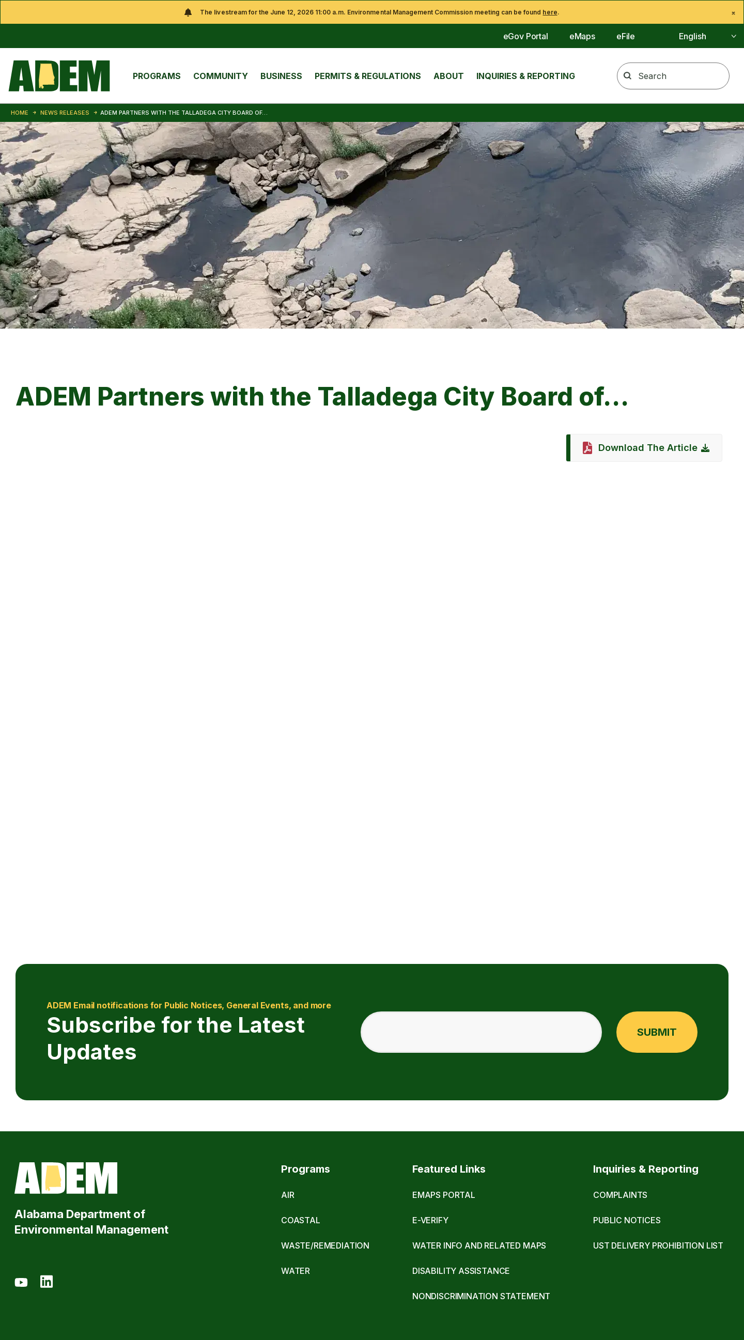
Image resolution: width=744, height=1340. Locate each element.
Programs (157, 76)
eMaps (582, 36)
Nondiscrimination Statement (481, 1296)
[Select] (696, 36)
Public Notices (627, 1220)
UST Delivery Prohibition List (658, 1245)
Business (281, 76)
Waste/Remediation (325, 1245)
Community (220, 76)
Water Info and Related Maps (479, 1245)
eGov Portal (525, 36)
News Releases (64, 112)
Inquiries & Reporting (525, 76)
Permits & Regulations (368, 76)
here (549, 12)
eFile (625, 36)
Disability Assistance (461, 1271)
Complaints (620, 1195)
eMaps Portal (443, 1195)
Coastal (300, 1220)
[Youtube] (21, 1283)
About (448, 76)
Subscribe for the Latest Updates (191, 1032)
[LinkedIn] (46, 1283)
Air (287, 1195)
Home (19, 112)
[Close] (733, 13)
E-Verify (430, 1220)
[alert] (372, 12)
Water (295, 1271)
